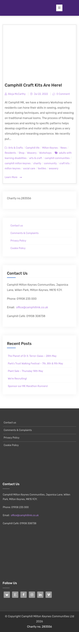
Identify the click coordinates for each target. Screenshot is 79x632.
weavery (53, 168)
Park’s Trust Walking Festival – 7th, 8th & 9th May (35, 363)
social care (29, 168)
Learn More (13, 177)
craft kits (64, 163)
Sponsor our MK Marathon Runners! (28, 386)
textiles (42, 168)
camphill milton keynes (18, 163)
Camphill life (33, 147)
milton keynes (12, 168)
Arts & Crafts (15, 147)
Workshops (45, 152)
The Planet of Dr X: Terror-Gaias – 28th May (32, 356)
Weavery (32, 152)
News (63, 147)
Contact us (16, 225)
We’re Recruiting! (17, 378)
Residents (10, 152)
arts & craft (35, 158)
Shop (22, 152)
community (50, 163)
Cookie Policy (17, 248)
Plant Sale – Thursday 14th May (25, 371)
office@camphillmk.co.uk (32, 307)
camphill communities (57, 158)
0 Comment (63, 94)
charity (37, 163)
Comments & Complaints (24, 233)
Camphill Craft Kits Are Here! (33, 85)
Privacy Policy (18, 240)
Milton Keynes (50, 147)
